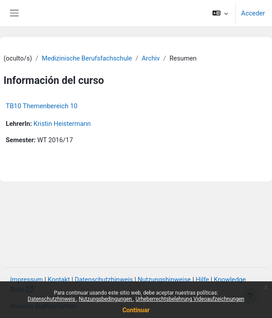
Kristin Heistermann (62, 124)
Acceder (253, 13)
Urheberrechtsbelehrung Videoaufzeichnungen (189, 299)
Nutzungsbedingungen (106, 299)
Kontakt (59, 280)
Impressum (26, 280)
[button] (220, 13)
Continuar (136, 310)
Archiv (151, 58)
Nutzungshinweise (164, 280)
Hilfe (202, 280)
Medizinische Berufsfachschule (87, 58)
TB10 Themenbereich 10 (42, 106)
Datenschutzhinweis (52, 299)
